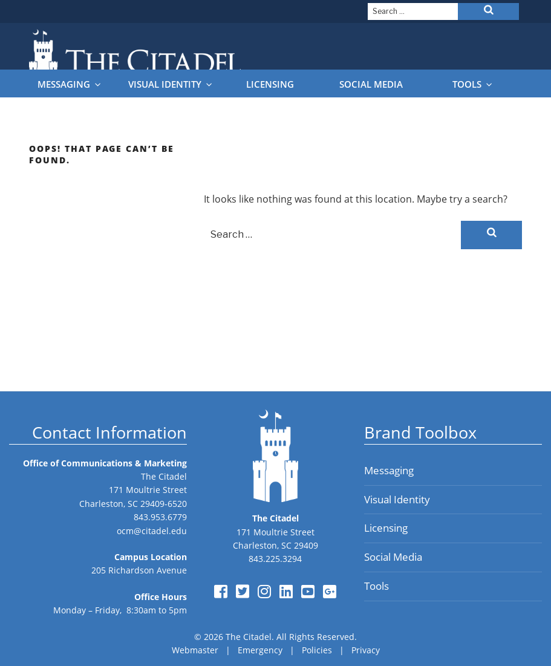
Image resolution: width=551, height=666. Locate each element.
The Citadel (164, 476)
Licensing (270, 84)
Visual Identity (171, 84)
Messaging (69, 84)
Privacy (365, 650)
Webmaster (195, 650)
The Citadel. (250, 636)
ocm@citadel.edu (152, 531)
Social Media (371, 84)
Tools (473, 84)
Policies (317, 650)
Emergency (260, 650)
